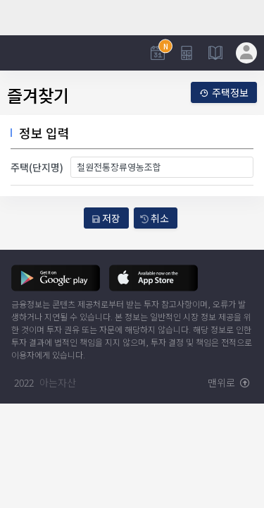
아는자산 (57, 382)
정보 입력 (44, 132)
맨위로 (229, 382)
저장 (106, 218)
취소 (154, 218)
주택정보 (224, 92)
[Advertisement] (132, 17)
